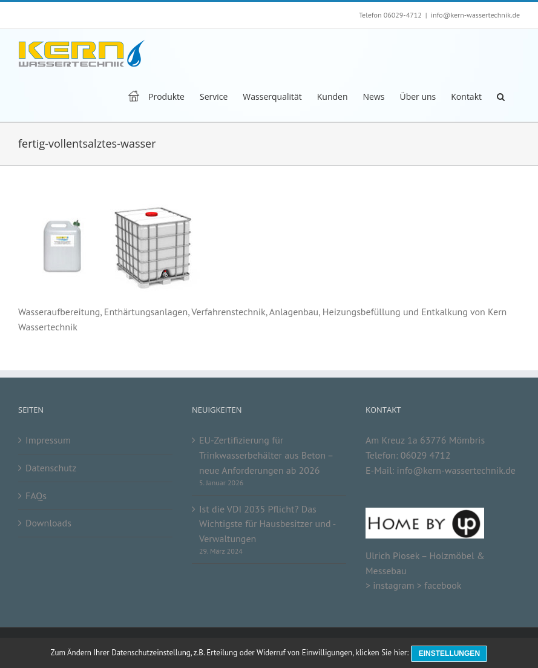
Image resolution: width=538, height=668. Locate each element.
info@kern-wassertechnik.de (475, 14)
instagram (393, 585)
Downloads (48, 523)
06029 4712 (426, 455)
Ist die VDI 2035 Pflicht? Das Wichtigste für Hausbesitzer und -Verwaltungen (267, 524)
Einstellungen (451, 654)
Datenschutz (50, 468)
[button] (501, 96)
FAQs (36, 496)
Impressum (48, 440)
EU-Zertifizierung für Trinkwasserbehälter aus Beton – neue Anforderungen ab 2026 (266, 455)
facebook (442, 585)
